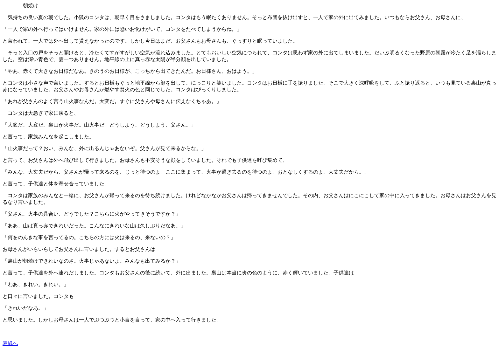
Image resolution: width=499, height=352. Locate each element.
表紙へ (10, 343)
